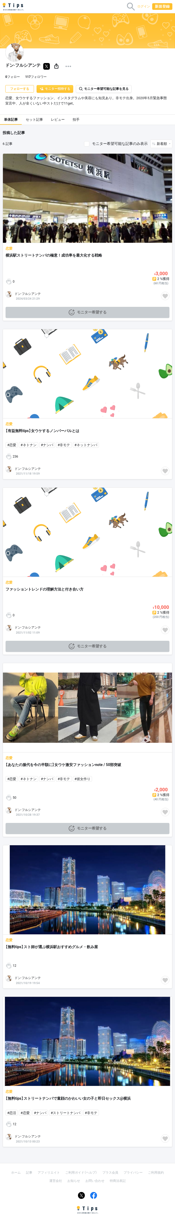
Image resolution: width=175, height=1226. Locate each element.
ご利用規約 (156, 1172)
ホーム (16, 1172)
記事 (29, 1172)
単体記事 (11, 120)
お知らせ (73, 1181)
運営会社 (55, 1181)
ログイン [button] (143, 6)
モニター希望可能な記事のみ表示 (120, 143)
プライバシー (133, 1172)
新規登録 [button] (162, 6)
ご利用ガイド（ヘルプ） (81, 1172)
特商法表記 (118, 1181)
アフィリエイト (49, 1172)
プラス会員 (110, 1172)
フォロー (12, 77)
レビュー (58, 120)
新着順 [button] (162, 144)
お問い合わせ (94, 1181)
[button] (56, 66)
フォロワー (36, 77)
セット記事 (34, 120)
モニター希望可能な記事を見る (104, 89)
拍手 (76, 120)
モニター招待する (55, 89)
